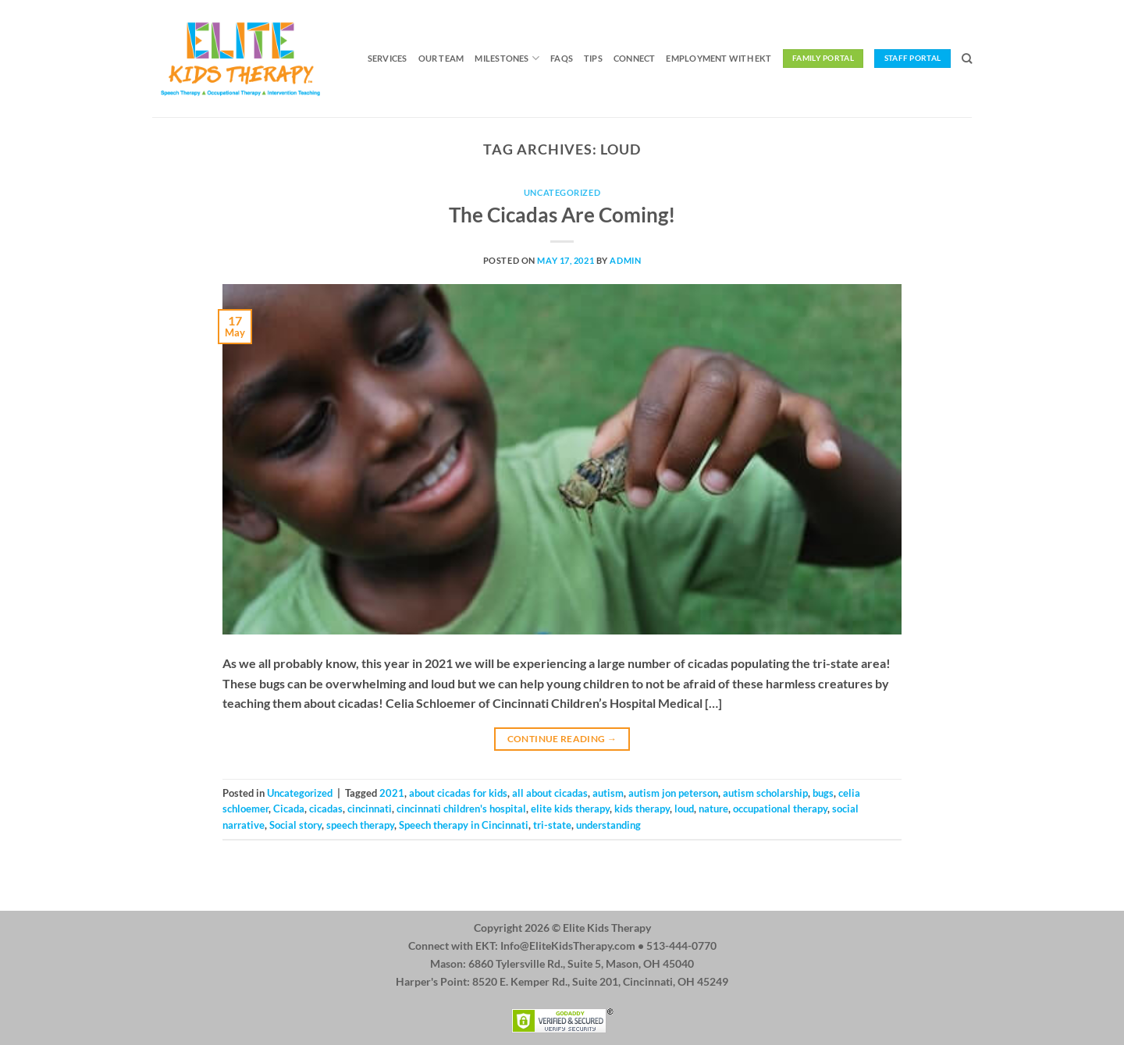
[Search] (967, 58)
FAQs (561, 58)
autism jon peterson (673, 793)
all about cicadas (550, 793)
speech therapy (360, 825)
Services (387, 58)
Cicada (288, 808)
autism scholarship (765, 793)
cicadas (326, 808)
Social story (295, 825)
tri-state (552, 825)
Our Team (441, 58)
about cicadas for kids (458, 793)
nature (713, 808)
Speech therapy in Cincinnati (463, 825)
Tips (593, 58)
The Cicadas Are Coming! (562, 214)
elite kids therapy (570, 808)
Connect (635, 58)
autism (608, 793)
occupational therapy (780, 808)
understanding (608, 825)
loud (684, 808)
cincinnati (369, 808)
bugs (823, 793)
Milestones (507, 58)
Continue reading (562, 738)
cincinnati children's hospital (461, 808)
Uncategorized (562, 192)
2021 (391, 793)
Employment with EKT (718, 58)
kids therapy (642, 808)
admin (625, 260)
